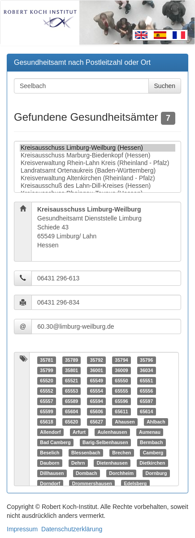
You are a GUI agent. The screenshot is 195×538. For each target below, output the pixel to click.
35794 (121, 360)
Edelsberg (135, 483)
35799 (46, 370)
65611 (121, 411)
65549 (96, 380)
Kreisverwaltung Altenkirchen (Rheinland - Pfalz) (97, 178)
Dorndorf (50, 483)
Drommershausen (92, 483)
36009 (121, 370)
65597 (146, 401)
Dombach (86, 473)
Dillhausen (52, 473)
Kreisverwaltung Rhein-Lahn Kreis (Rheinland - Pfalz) (97, 163)
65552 (46, 391)
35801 (71, 370)
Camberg (153, 452)
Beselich (49, 452)
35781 (46, 360)
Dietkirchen (152, 463)
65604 (71, 411)
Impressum (22, 529)
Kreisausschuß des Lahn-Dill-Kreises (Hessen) (97, 186)
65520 (46, 380)
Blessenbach (85, 452)
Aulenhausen (112, 432)
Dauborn (49, 463)
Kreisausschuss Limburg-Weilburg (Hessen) (97, 148)
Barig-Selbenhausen (105, 442)
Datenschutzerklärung (71, 529)
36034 (146, 370)
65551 (146, 380)
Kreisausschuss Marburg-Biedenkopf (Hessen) (97, 155)
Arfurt (79, 432)
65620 (71, 421)
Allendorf (50, 432)
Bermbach (151, 442)
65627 (96, 421)
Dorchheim (121, 473)
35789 (71, 360)
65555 (121, 391)
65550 (121, 380)
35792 (96, 360)
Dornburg (156, 473)
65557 (46, 401)
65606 (96, 411)
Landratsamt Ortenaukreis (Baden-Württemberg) (97, 170)
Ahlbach (156, 421)
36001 (96, 370)
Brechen (121, 452)
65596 (121, 401)
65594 (96, 401)
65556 (146, 391)
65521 (71, 380)
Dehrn (78, 463)
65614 (146, 411)
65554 (96, 391)
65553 (71, 391)
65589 (71, 401)
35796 (146, 360)
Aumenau (149, 432)
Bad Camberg (55, 442)
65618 (46, 421)
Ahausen (124, 421)
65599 (46, 411)
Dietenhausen (112, 463)
